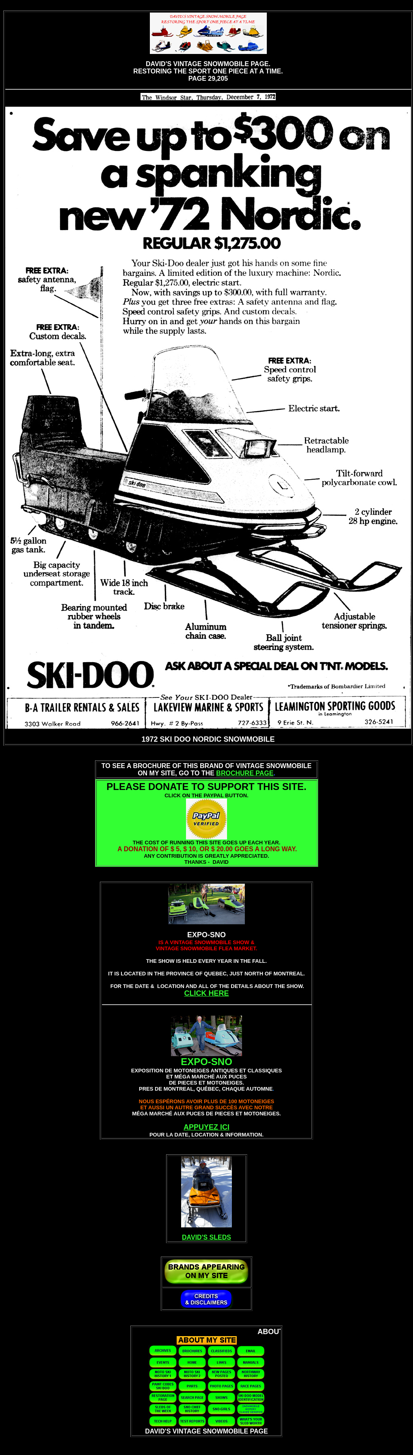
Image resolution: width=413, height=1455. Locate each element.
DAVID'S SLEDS (206, 1237)
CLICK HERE (206, 993)
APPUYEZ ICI (206, 1127)
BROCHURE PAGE (244, 773)
